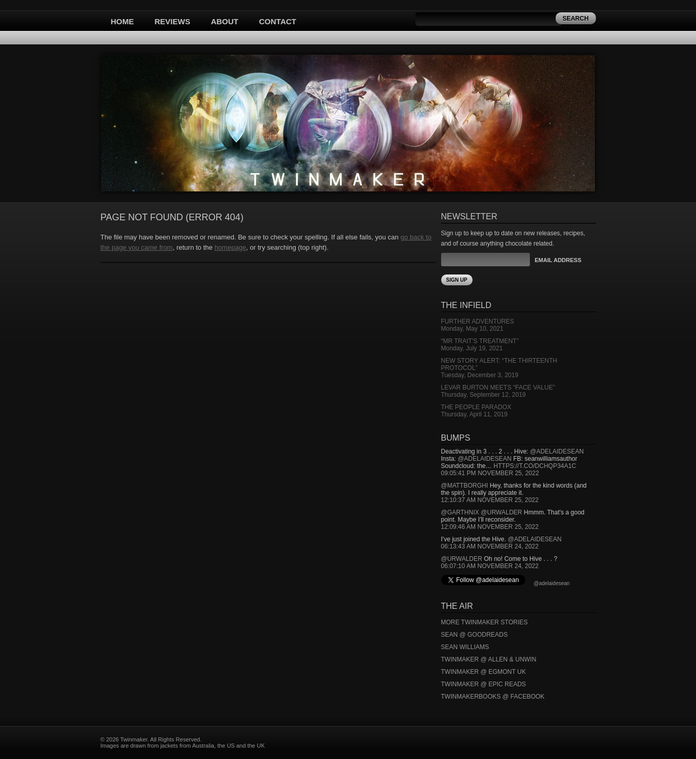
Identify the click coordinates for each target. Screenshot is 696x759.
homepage (230, 247)
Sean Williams (465, 647)
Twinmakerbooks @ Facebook (493, 696)
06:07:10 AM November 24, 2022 (490, 566)
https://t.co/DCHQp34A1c (535, 466)
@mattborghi (464, 485)
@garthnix (460, 512)
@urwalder (501, 512)
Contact (277, 21)
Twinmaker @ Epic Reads (483, 684)
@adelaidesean (557, 451)
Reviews (172, 21)
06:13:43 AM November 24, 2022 (490, 546)
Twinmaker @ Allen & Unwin (489, 659)
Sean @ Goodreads (474, 634)
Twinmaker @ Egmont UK (483, 671)
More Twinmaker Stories (484, 622)
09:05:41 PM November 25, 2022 (490, 473)
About (224, 21)
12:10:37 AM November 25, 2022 (490, 500)
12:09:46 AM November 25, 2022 (490, 526)
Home (122, 21)
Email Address (558, 260)
